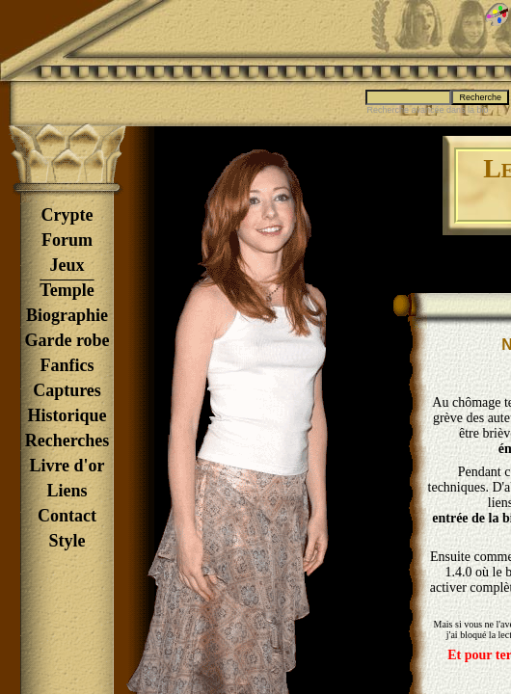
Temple (67, 290)
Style (67, 540)
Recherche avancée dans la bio (427, 110)
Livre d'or (66, 465)
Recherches (67, 440)
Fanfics (67, 365)
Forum (67, 240)
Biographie (67, 315)
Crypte (67, 215)
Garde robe (66, 340)
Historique (66, 415)
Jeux (67, 265)
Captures (67, 390)
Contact (67, 515)
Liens (66, 490)
